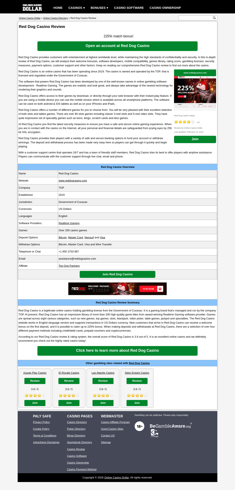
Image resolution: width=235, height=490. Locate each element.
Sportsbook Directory (79, 442)
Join (195, 139)
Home (57, 7)
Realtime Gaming (69, 223)
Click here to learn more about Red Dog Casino (117, 350)
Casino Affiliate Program (115, 422)
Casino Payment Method (81, 469)
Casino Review (76, 449)
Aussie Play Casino (34, 372)
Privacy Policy (41, 422)
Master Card (75, 237)
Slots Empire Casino (137, 372)
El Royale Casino (69, 372)
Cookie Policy (41, 428)
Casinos (75, 7)
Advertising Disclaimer (46, 442)
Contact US (108, 435)
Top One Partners (69, 265)
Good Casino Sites (112, 428)
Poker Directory (76, 428)
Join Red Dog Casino (117, 274)
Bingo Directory (76, 435)
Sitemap (106, 442)
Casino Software (129, 7)
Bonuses (98, 7)
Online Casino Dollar (116, 477)
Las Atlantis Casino (102, 372)
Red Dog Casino (139, 363)
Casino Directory (77, 422)
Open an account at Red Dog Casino (117, 46)
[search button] (214, 17)
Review (35, 380)
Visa (102, 237)
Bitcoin (63, 237)
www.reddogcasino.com (195, 73)
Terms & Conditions (44, 435)
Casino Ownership (165, 7)
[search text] (195, 18)
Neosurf (89, 237)
